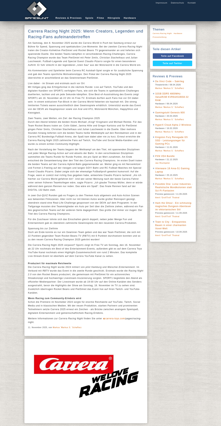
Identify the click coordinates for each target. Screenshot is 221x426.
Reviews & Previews (69, 18)
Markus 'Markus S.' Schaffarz (67, 327)
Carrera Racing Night (162, 33)
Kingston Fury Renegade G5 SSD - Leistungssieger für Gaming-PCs (171, 140)
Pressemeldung (160, 37)
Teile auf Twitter (172, 63)
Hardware (130, 18)
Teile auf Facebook (172, 56)
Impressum (161, 3)
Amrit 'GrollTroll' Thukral (167, 198)
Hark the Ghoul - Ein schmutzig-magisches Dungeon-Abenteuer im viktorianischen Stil (173, 206)
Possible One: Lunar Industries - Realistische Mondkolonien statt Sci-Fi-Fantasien (174, 187)
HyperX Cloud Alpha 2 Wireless (173, 125)
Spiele (89, 18)
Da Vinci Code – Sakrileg (169, 81)
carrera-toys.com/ (115, 318)
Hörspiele (114, 18)
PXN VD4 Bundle (165, 156)
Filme (100, 18)
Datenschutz (177, 3)
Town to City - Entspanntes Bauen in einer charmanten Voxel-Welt (170, 225)
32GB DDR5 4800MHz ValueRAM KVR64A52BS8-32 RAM (172, 97)
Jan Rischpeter (162, 163)
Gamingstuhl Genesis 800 (170, 112)
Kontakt (192, 3)
